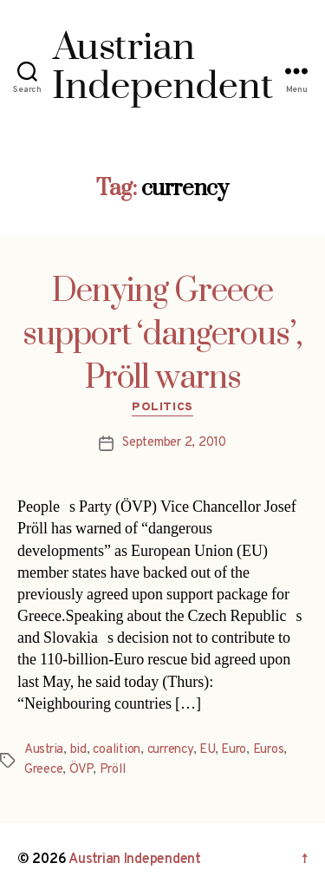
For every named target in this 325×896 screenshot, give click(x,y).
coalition (116, 750)
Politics (162, 407)
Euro (233, 750)
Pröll (113, 770)
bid (78, 750)
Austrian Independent (134, 859)
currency (170, 750)
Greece (43, 770)
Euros (268, 750)
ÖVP (81, 770)
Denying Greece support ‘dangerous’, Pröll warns (162, 335)
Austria (43, 750)
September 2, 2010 (174, 443)
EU (207, 750)
